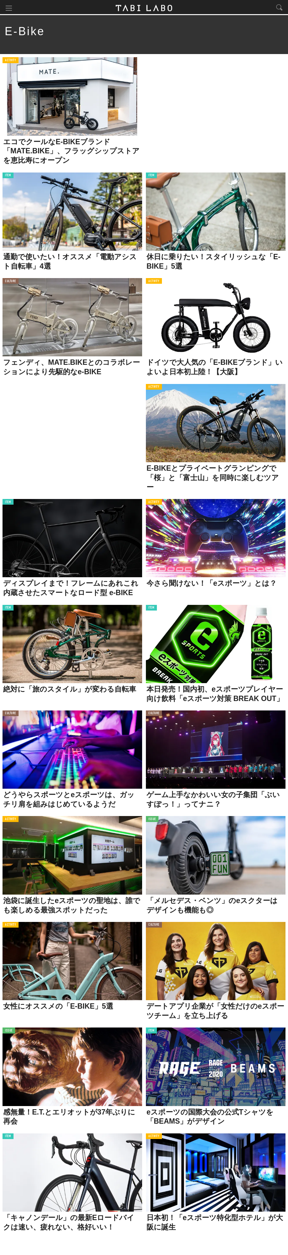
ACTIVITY (10, 61)
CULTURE (10, 282)
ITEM (8, 176)
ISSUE (152, 820)
